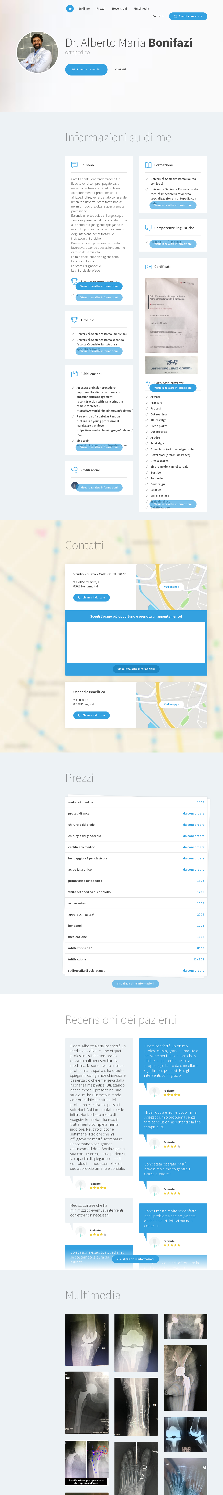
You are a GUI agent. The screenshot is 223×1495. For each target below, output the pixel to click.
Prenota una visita (188, 16)
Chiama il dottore (91, 597)
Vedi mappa (171, 586)
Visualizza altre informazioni (99, 286)
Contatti (158, 16)
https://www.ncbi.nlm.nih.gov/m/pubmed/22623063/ (112, 411)
